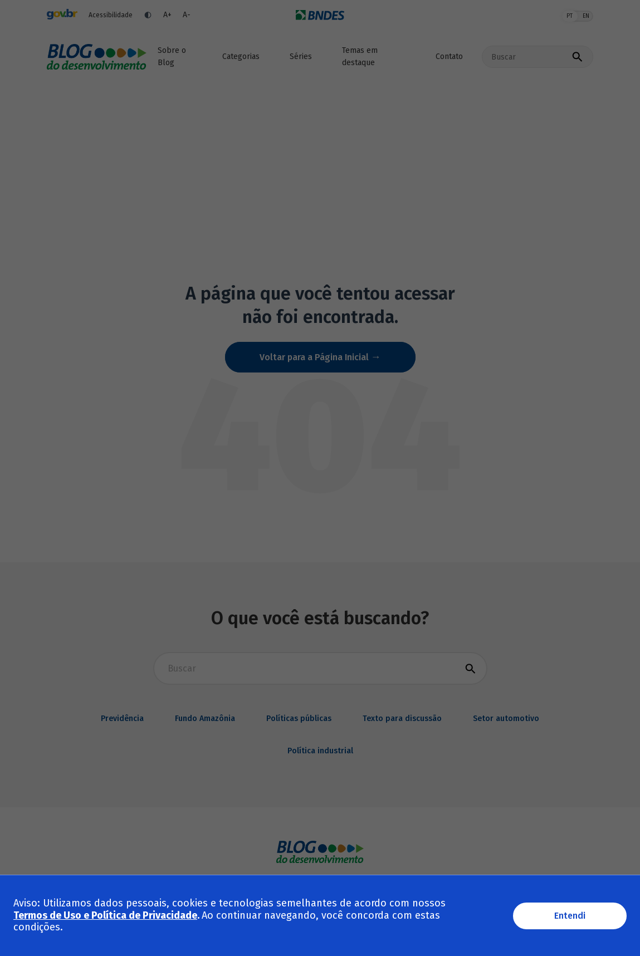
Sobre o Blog (172, 56)
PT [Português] (569, 16)
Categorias (241, 56)
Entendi (569, 915)
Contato (449, 56)
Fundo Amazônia (205, 718)
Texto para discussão (402, 718)
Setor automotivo (506, 718)
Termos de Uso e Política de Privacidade (105, 915)
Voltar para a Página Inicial (315, 357)
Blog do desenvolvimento (96, 56)
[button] (245, 57)
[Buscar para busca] (320, 668)
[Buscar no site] (526, 56)
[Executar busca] (577, 56)
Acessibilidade (111, 15)
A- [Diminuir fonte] (186, 14)
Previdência (122, 718)
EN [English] (586, 16)
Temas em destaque (360, 56)
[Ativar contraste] (148, 15)
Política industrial (320, 751)
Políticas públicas (298, 718)
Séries (301, 56)
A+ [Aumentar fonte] (167, 14)
